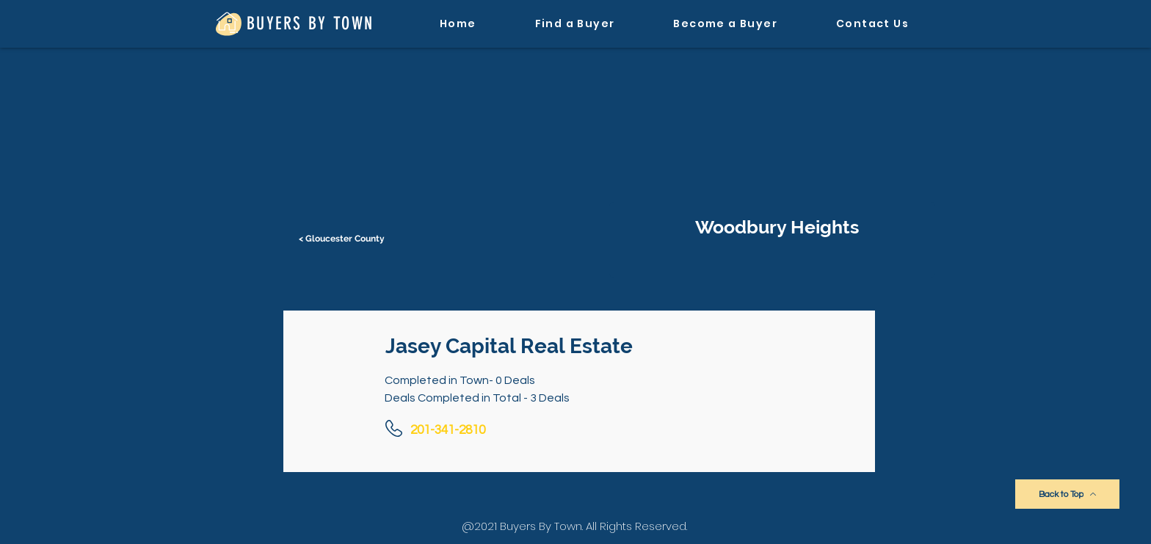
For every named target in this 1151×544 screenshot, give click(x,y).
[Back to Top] (1067, 494)
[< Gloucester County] (342, 238)
